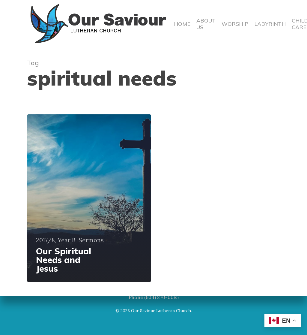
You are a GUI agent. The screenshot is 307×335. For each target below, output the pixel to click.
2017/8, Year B (56, 240)
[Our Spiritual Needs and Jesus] (89, 198)
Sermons (91, 240)
